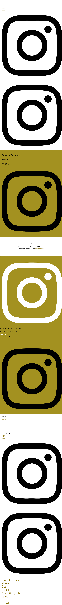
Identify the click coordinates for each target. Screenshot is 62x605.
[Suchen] (26, 252)
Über (4, 586)
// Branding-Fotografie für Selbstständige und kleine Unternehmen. (14, 328)
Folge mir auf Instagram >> (5, 256)
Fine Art (6, 583)
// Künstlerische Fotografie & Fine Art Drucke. (9, 331)
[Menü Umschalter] (1, 4)
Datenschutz (4, 416)
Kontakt (6, 590)
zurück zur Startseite (39, 248)
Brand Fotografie (11, 580)
